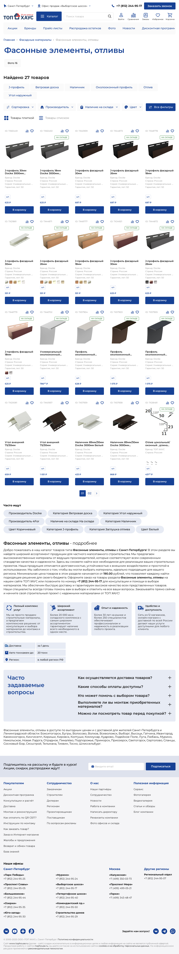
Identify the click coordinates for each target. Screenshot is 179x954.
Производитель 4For (24, 521)
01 (82, 493)
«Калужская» (117, 874)
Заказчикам (54, 789)
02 (89, 493)
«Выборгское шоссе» (70, 884)
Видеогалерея (143, 800)
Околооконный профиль (114, 87)
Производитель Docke (25, 513)
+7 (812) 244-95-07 (155, 878)
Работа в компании (102, 806)
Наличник (77, 87)
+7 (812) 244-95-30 (14, 916)
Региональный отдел (158, 874)
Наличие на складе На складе (72, 521)
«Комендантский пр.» (70, 903)
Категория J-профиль (62, 529)
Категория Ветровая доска (72, 513)
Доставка (9, 806)
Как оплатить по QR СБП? (19, 817)
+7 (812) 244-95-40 (67, 897)
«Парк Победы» (13, 874)
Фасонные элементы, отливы (77, 39)
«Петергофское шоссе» (71, 893)
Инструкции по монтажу (19, 823)
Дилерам (53, 800)
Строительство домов (70, 912)
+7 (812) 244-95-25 (14, 878)
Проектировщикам (59, 811)
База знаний (11, 851)
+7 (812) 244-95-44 (14, 897)
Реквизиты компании (104, 817)
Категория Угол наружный (122, 513)
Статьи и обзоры (144, 806)
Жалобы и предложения (19, 840)
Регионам (53, 806)
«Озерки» (9, 903)
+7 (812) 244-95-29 (67, 916)
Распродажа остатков (85, 28)
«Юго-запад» (11, 912)
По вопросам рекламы (61, 823)
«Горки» (114, 893)
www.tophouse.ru (18, 943)
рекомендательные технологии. (45, 948)
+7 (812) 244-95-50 (67, 907)
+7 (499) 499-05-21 (120, 888)
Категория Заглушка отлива (109, 529)
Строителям (55, 794)
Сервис (138, 789)
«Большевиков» (14, 893)
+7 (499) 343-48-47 (120, 897)
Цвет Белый (150, 529)
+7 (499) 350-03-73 (120, 878)
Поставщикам (56, 817)
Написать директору (103, 811)
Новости (129, 28)
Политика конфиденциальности (75, 939)
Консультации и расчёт (18, 800)
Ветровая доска (47, 87)
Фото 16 (12, 63)
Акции (12, 28)
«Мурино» (62, 874)
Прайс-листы (52, 28)
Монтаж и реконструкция (20, 811)
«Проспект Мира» (121, 884)
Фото (112, 28)
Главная (9, 39)
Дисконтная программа (18, 794)
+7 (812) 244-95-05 (14, 888)
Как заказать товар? (16, 829)
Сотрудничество (101, 794)
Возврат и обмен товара (19, 846)
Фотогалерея (142, 794)
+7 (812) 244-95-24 (67, 878)
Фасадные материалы (35, 39)
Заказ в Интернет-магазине (21, 834)
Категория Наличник (120, 521)
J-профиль (16, 87)
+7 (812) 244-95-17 (66, 888)
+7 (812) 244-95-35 (14, 907)
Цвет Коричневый (22, 529)
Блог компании (143, 811)
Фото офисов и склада (104, 823)
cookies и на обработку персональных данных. (124, 946)
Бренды (30, 28)
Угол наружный (20, 95)
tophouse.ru (41, 946)
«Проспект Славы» (15, 884)
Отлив (148, 87)
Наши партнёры (100, 789)
